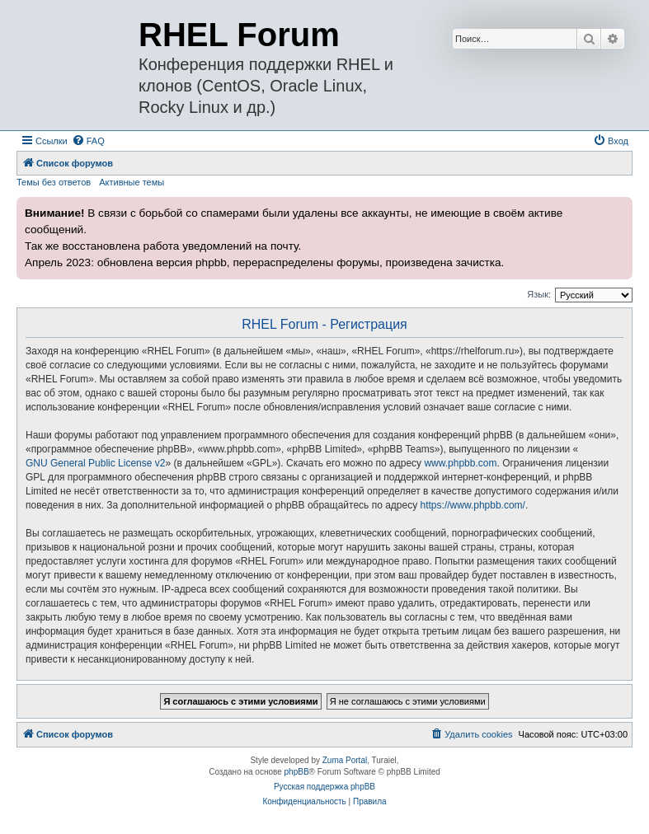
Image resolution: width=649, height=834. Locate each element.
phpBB (297, 771)
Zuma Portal (344, 760)
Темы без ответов (53, 182)
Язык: (539, 294)
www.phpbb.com (460, 463)
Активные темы (131, 182)
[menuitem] (88, 141)
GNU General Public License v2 (95, 463)
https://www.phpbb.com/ (473, 505)
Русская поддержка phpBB (324, 786)
